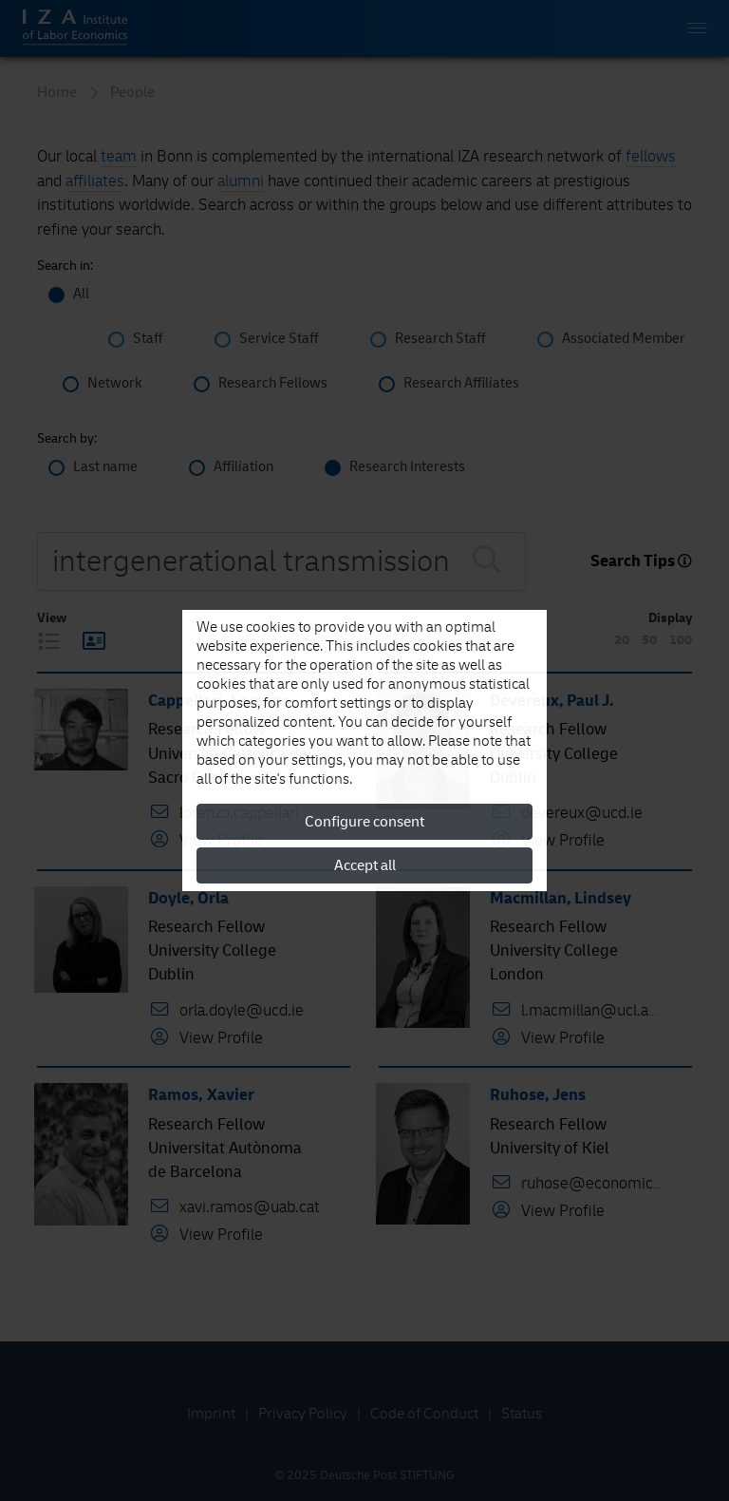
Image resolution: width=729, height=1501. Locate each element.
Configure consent (364, 821)
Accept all (365, 865)
